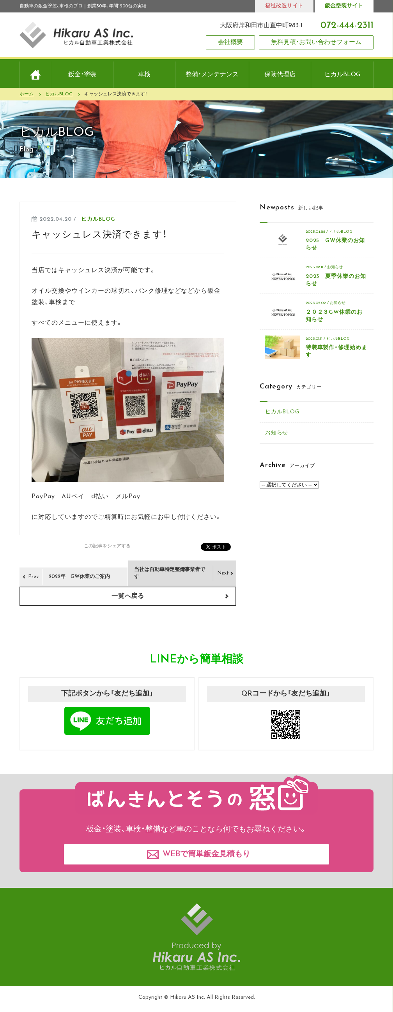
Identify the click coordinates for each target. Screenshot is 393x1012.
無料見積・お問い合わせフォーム (316, 42)
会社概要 (230, 42)
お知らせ (277, 433)
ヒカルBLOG (98, 219)
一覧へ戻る (128, 596)
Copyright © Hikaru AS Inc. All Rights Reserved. (196, 997)
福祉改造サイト (284, 6)
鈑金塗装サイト (344, 6)
